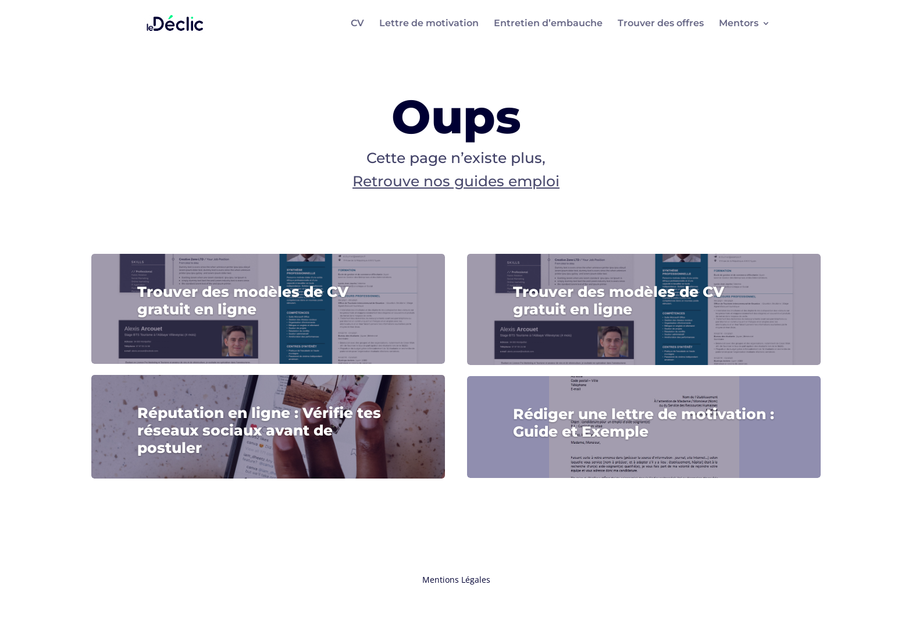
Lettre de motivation (429, 24)
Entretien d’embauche (548, 24)
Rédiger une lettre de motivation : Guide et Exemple (643, 422)
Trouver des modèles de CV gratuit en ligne (242, 300)
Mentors (738, 24)
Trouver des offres (661, 24)
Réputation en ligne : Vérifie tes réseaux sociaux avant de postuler (259, 430)
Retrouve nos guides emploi (456, 181)
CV (357, 24)
